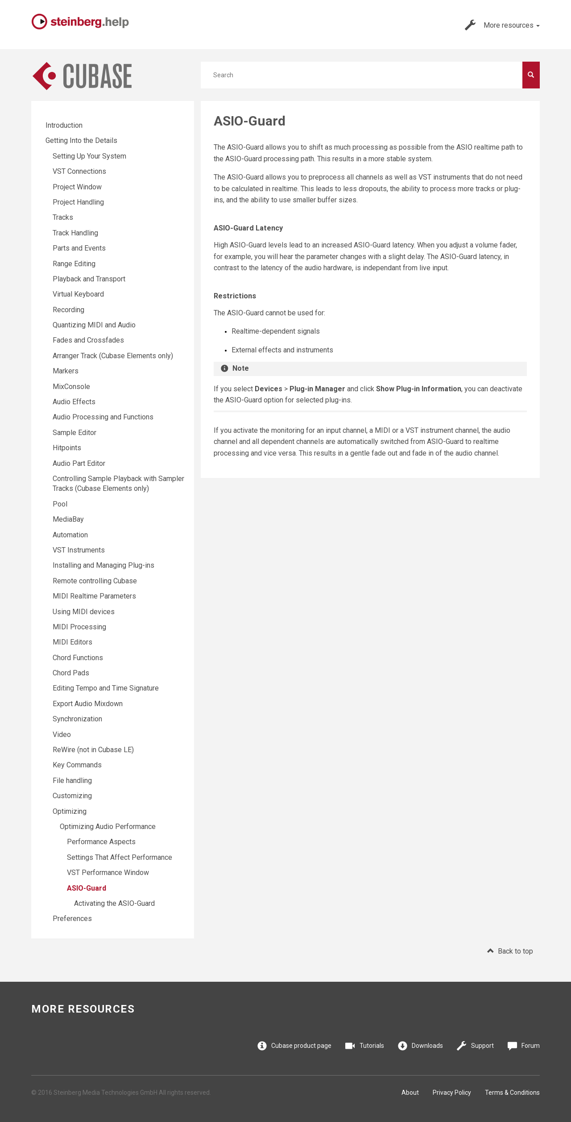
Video (62, 734)
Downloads (420, 1046)
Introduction (64, 125)
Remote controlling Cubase (95, 581)
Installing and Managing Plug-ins (103, 565)
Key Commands (77, 765)
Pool (60, 504)
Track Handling (75, 233)
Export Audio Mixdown (88, 703)
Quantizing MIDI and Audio (94, 325)
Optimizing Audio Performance (108, 826)
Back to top (510, 951)
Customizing (72, 795)
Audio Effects (74, 402)
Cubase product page (294, 1046)
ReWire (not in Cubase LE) (93, 749)
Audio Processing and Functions (103, 417)
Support (475, 1046)
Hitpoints (67, 448)
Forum (524, 1046)
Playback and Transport (89, 279)
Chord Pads (71, 673)
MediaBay (68, 519)
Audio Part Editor (79, 463)
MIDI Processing (79, 627)
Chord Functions (78, 657)
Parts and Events (79, 248)
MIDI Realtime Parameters (94, 596)
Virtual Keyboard (78, 294)
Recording (68, 310)
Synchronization (77, 719)
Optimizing (70, 811)
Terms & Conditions (512, 1092)
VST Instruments (79, 550)
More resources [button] (502, 25)
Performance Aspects (101, 841)
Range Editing (74, 264)
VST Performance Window (108, 872)
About (410, 1092)
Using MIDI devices (84, 611)
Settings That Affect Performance (119, 857)
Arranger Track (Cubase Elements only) (113, 356)
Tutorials (364, 1046)
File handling (72, 780)
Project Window (77, 187)
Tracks (63, 217)
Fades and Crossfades (88, 340)
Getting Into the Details (81, 140)
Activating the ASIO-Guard (114, 903)
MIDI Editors (72, 642)
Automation (70, 535)
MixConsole (71, 386)
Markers (66, 371)
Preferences (72, 918)
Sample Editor (74, 432)
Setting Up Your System (89, 156)
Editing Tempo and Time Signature (106, 688)
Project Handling (78, 202)
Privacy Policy (452, 1092)
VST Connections (79, 171)
